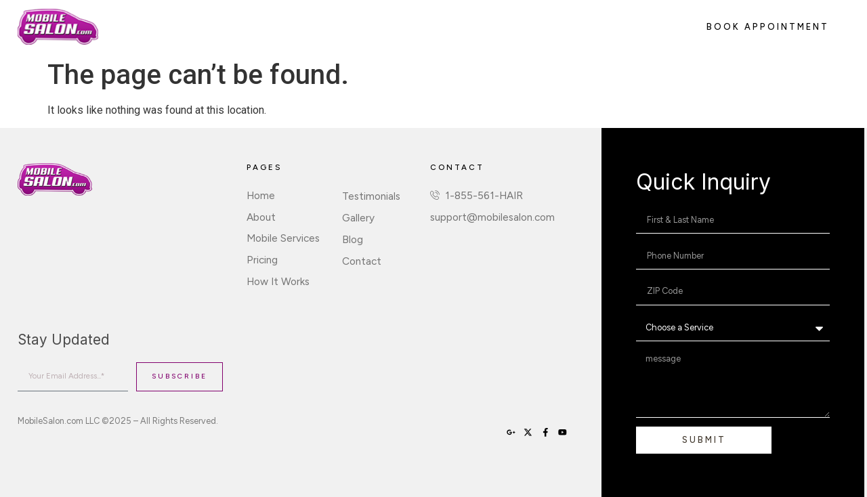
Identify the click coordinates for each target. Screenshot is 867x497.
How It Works (404, 26)
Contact (535, 26)
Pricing (333, 26)
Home (130, 26)
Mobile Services (256, 26)
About (181, 26)
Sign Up (476, 26)
